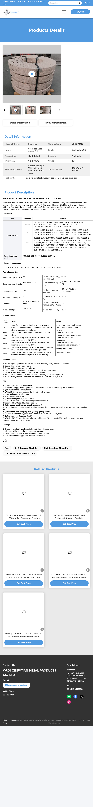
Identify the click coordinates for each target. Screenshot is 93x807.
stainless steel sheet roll (56, 448)
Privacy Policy (5, 721)
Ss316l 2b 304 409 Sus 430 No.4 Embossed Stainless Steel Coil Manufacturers (69, 517)
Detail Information (20, 122)
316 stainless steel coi (26, 448)
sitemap (13, 720)
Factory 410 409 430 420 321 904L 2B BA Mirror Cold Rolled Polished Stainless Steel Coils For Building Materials (23, 635)
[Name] (78, 3)
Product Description (55, 122)
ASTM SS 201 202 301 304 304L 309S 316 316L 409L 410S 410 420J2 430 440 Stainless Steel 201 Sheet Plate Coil (23, 576)
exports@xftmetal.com (16, 685)
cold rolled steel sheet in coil (20, 453)
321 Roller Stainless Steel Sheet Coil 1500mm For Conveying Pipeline (23, 516)
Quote (80, 12)
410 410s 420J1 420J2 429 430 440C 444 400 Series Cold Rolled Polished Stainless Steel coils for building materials (69, 576)
